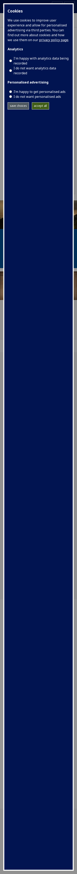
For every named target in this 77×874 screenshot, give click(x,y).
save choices (18, 106)
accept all (40, 106)
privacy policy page (53, 40)
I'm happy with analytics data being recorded (41, 60)
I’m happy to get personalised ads (40, 91)
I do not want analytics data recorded (35, 70)
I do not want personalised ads (37, 96)
